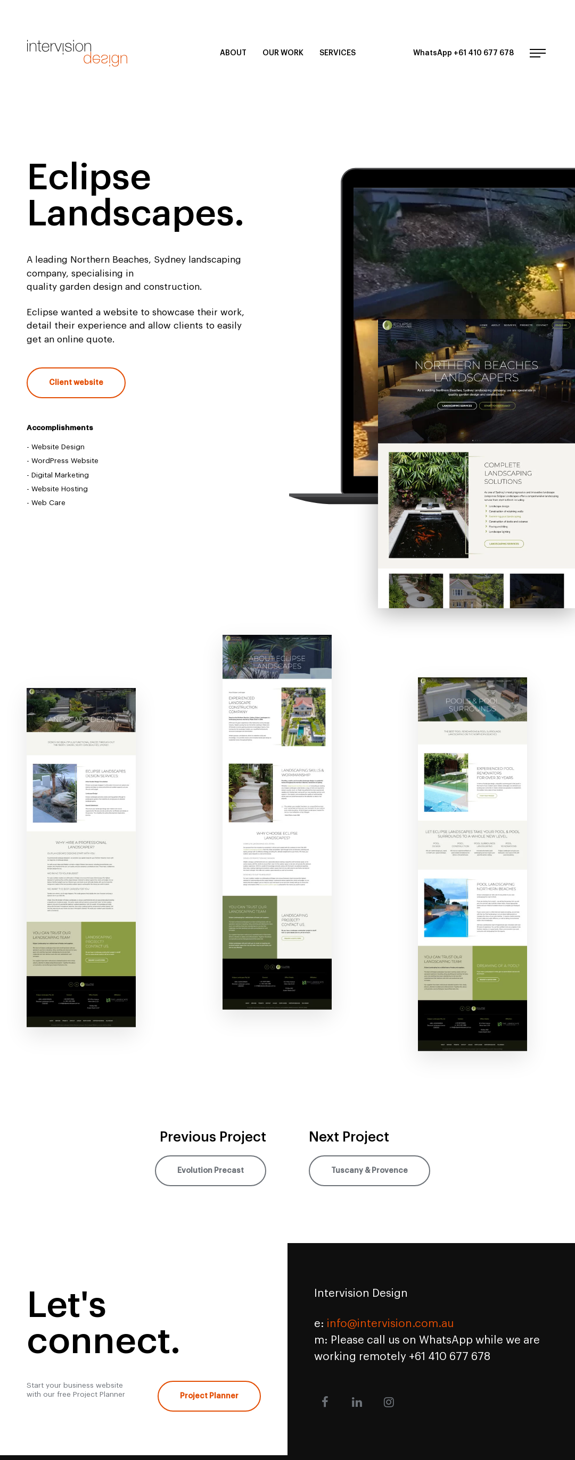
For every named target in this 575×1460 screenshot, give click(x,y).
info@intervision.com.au (390, 1323)
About (233, 53)
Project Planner (209, 1396)
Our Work (282, 53)
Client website (76, 383)
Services (337, 53)
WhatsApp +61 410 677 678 (463, 53)
